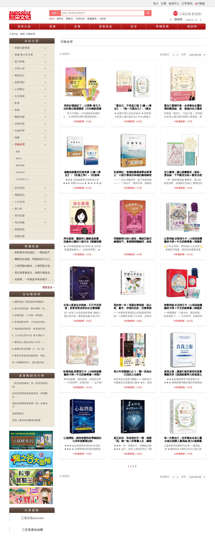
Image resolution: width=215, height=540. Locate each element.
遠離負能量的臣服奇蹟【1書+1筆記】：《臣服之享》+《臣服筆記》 (82, 175)
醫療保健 (20, 116)
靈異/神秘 (20, 165)
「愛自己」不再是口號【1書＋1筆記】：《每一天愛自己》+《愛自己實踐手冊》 (133, 108)
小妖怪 (102, 19)
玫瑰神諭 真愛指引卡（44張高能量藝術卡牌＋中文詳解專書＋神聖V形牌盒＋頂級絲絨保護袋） (82, 374)
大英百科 (80, 19)
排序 (183, 54)
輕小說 (18, 208)
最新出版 (24, 26)
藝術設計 (20, 75)
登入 (156, 3)
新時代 (19, 158)
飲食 (17, 103)
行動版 (200, 3)
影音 (134, 26)
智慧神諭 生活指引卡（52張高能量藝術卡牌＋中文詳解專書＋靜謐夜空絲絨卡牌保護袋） (183, 308)
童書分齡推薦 (22, 47)
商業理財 (20, 82)
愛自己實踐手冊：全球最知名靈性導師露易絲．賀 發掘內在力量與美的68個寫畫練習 (183, 108)
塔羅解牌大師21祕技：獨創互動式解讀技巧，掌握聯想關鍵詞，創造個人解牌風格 (133, 241)
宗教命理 (20, 144)
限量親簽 (106, 26)
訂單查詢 (187, 3)
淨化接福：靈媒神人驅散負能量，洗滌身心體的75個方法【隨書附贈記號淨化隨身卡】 (82, 241)
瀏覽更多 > (48, 287)
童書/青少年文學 (24, 54)
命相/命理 (20, 172)
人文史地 (20, 201)
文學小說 (20, 68)
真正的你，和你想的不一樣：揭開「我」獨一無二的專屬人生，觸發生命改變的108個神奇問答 (133, 441)
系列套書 (20, 215)
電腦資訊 (20, 195)
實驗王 (69, 19)
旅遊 (17, 110)
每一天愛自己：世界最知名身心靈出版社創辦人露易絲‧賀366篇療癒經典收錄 (183, 441)
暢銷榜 (192, 26)
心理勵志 (20, 89)
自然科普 (20, 123)
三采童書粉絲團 (32, 529)
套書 (77, 26)
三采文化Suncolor (32, 518)
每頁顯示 (164, 54)
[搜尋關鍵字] (103, 13)
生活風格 (20, 96)
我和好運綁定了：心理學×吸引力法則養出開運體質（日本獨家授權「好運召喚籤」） (82, 108)
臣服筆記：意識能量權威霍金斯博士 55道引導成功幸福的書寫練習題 (133, 175)
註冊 (163, 3)
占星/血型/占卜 (22, 179)
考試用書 (20, 222)
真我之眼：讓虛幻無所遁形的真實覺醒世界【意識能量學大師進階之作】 (183, 374)
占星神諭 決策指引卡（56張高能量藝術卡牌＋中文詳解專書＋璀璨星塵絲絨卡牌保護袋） (183, 241)
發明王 (60, 19)
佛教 (18, 151)
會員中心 (174, 3)
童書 (52, 26)
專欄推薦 (162, 26)
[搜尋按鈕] (148, 13)
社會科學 (20, 130)
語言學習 (20, 188)
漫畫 (17, 137)
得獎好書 (20, 236)
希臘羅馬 (92, 19)
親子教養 (20, 61)
